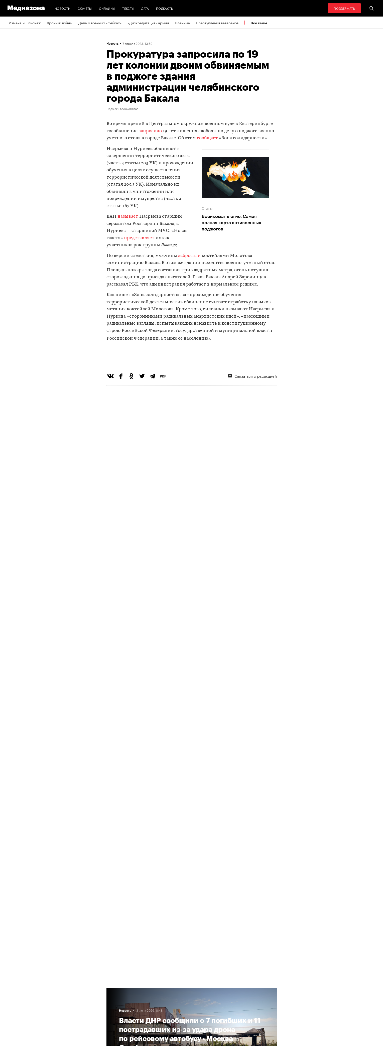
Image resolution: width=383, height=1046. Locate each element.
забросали (189, 256)
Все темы (258, 23)
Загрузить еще (191, 828)
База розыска (219, 1009)
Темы (112, 990)
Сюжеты (85, 8)
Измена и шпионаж (25, 22)
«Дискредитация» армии (148, 22)
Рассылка (154, 999)
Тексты (128, 8)
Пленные (182, 22)
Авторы (114, 999)
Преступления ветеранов (217, 22)
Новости (63, 8)
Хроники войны (59, 22)
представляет (139, 238)
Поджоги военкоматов (122, 108)
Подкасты (165, 8)
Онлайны (107, 8)
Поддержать (344, 8)
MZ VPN (214, 990)
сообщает (207, 138)
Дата (145, 8)
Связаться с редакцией (252, 396)
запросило (150, 131)
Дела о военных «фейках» (99, 22)
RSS (152, 990)
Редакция (115, 1009)
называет (127, 216)
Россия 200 (217, 999)
